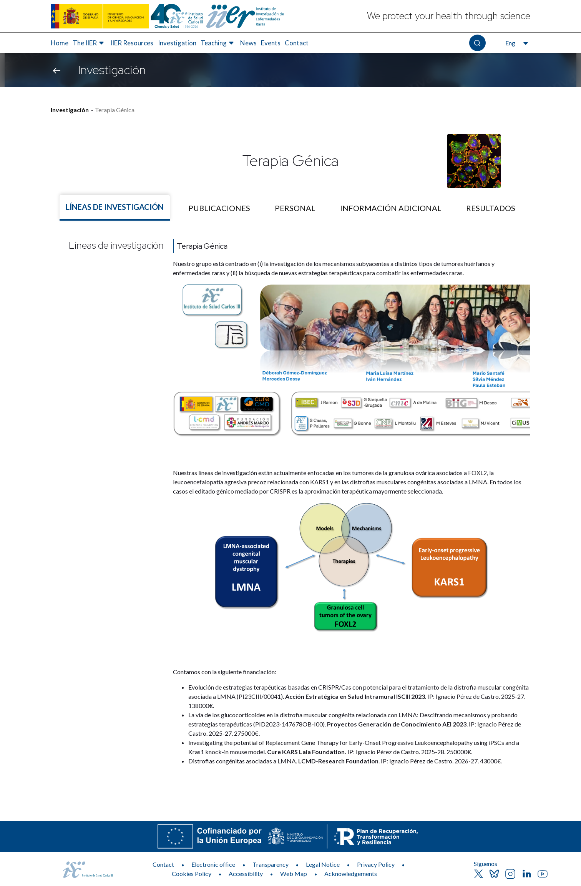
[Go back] (57, 70)
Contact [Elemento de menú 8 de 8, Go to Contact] (297, 43)
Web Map (293, 873)
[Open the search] (477, 43)
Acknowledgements (350, 873)
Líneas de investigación (116, 245)
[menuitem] (59, 43)
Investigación (70, 109)
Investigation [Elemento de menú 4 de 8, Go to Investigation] (177, 43)
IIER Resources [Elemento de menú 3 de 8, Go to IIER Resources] (131, 43)
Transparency (270, 864)
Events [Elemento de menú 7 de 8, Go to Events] (271, 43)
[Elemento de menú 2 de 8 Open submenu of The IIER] (89, 43)
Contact (163, 864)
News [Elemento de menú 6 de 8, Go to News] (248, 43)
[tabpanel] (290, 499)
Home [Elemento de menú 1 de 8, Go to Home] (59, 43)
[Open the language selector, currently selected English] (515, 43)
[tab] (115, 208)
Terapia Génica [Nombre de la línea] (202, 246)
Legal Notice (323, 864)
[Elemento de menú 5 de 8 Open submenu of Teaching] (218, 43)
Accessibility (246, 873)
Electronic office (213, 864)
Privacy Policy (376, 864)
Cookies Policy (191, 873)
